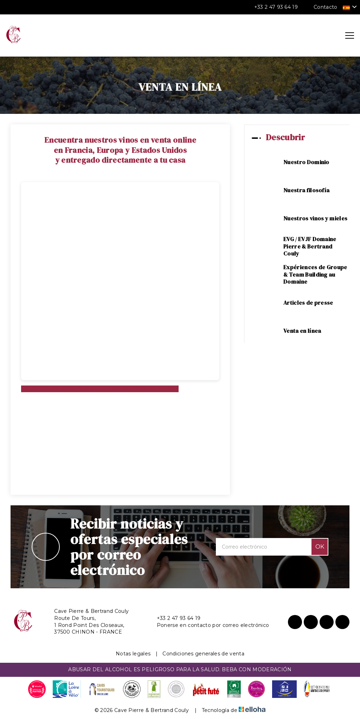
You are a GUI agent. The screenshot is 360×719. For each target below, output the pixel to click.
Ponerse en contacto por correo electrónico (209, 625)
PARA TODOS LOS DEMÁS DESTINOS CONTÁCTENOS (100, 389)
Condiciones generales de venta (203, 653)
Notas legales (133, 653)
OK (319, 546)
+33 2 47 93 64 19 (174, 618)
